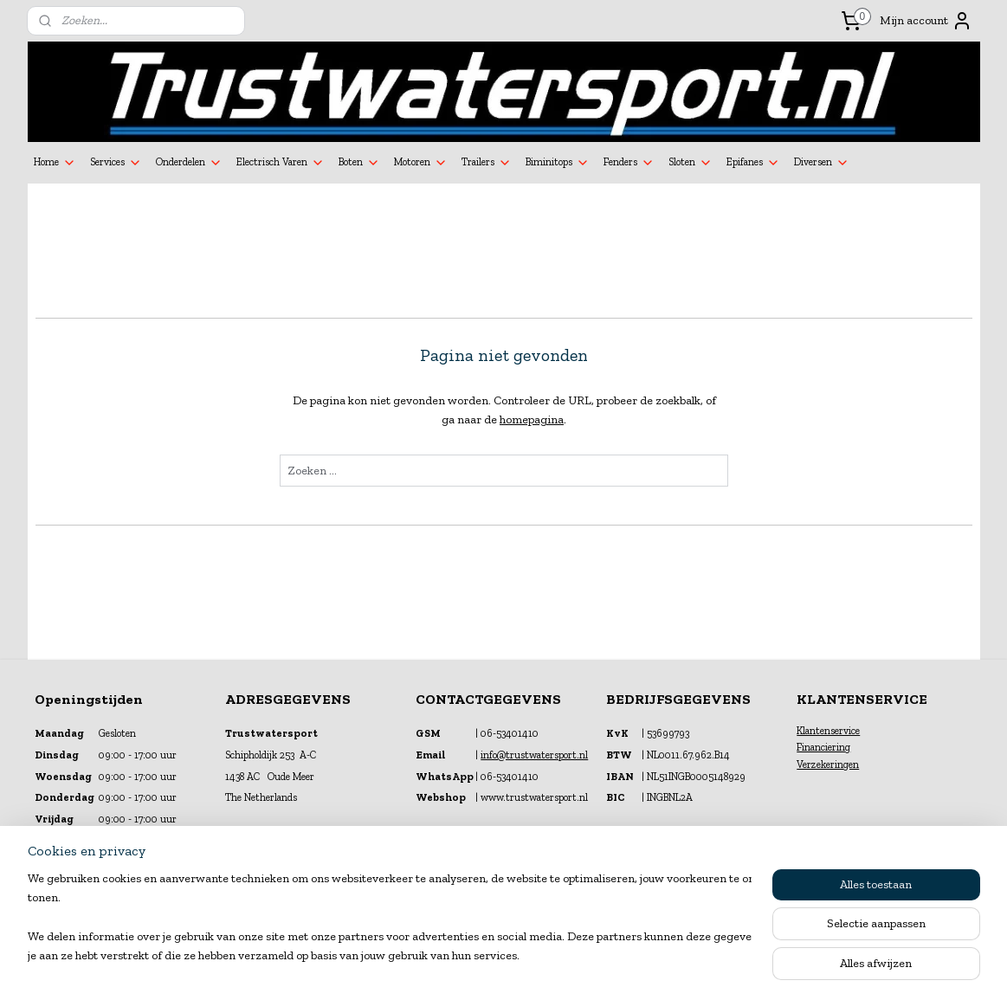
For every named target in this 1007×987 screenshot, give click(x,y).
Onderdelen (189, 163)
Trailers (487, 163)
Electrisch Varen (280, 163)
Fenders (629, 163)
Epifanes (753, 163)
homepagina (532, 419)
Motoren (421, 163)
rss (488, 955)
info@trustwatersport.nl (534, 755)
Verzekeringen (828, 764)
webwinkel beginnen (542, 955)
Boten (359, 163)
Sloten (690, 163)
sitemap (458, 955)
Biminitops (558, 163)
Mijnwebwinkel (674, 955)
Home (55, 163)
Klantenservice (828, 731)
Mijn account (926, 20)
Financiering (823, 747)
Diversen (821, 163)
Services (116, 163)
